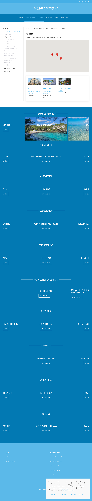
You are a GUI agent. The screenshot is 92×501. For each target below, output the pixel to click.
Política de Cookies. (68, 490)
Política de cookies (55, 466)
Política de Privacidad (56, 462)
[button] (75, 18)
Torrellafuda (46, 392)
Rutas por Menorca (52, 18)
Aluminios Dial (46, 323)
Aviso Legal (53, 475)
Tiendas (6, 65)
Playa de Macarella (46, 125)
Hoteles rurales (10, 46)
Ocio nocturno (8, 55)
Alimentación (8, 34)
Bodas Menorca (10, 462)
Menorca (20, 18)
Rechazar (63, 494)
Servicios (7, 63)
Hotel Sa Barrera (65, 88)
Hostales (8, 41)
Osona (7, 466)
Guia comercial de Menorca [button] (34, 18)
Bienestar (7, 51)
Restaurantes (8, 60)
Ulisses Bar (46, 257)
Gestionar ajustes (77, 494)
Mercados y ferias (9, 53)
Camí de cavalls (65, 18)
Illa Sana (46, 188)
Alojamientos (8, 37)
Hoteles (30, 94)
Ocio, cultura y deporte (11, 58)
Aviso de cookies (55, 471)
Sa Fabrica (9, 457)
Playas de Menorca (46, 113)
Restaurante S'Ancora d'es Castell (46, 156)
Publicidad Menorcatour (57, 457)
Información (46, 130)
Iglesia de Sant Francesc (46, 424)
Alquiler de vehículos (10, 48)
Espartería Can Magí (46, 357)
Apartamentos (10, 39)
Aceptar (52, 494)
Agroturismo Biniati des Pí (46, 222)
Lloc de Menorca (46, 291)
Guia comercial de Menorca (11, 31)
